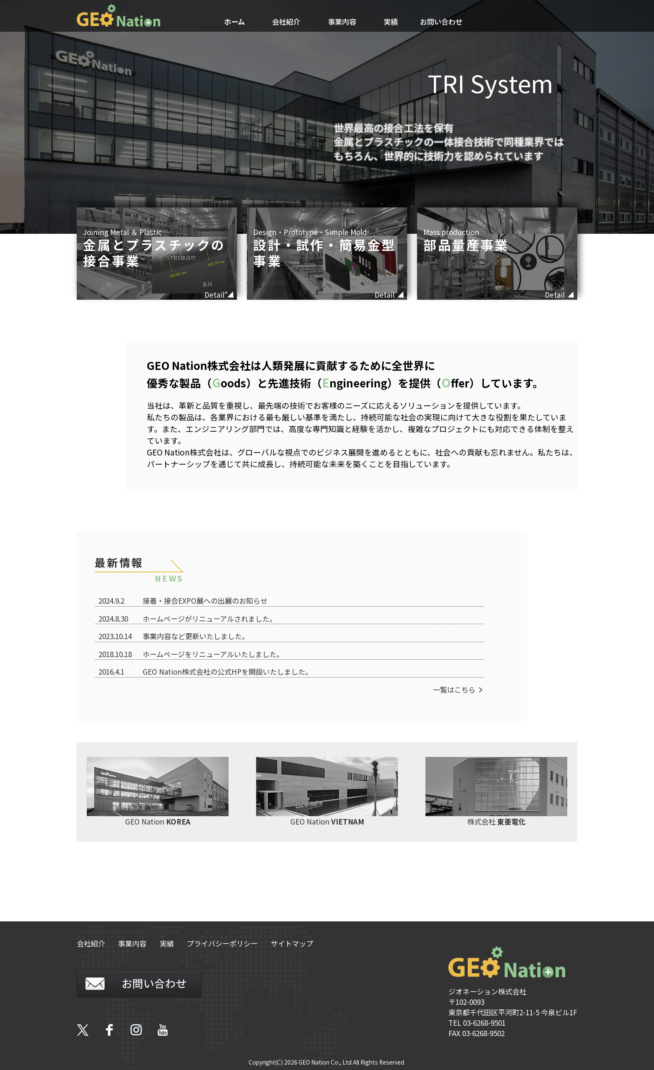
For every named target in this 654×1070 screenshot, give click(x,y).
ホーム (234, 21)
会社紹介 (286, 21)
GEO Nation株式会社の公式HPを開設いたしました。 (227, 671)
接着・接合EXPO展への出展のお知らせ (205, 600)
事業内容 (342, 21)
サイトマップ (292, 943)
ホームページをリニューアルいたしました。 (213, 654)
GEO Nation (158, 792)
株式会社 (496, 792)
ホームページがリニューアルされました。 (210, 618)
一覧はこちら (454, 689)
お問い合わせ (441, 21)
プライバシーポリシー (222, 943)
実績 (391, 21)
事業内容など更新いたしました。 (196, 636)
